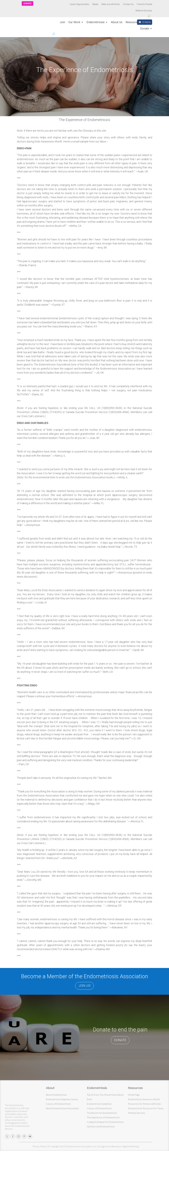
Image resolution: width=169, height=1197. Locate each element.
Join (62, 22)
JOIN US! (84, 985)
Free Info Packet (144, 4)
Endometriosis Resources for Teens (146, 1108)
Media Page (134, 1094)
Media (95, 4)
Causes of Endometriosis (58, 1103)
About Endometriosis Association (62, 1108)
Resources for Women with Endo (144, 1103)
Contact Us (128, 4)
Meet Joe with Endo (111, 4)
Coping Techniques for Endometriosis (105, 1122)
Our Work (74, 22)
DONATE (27, 3)
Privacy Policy (39, 1146)
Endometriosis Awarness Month (144, 1099)
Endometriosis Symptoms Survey (62, 1099)
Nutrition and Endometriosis (101, 1126)
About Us (116, 22)
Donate (144, 28)
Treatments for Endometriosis (102, 1112)
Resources (132, 22)
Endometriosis (96, 22)
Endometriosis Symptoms (99, 1103)
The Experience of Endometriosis (103, 1117)
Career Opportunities (79, 4)
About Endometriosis (56, 1094)
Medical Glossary (144, 11)
